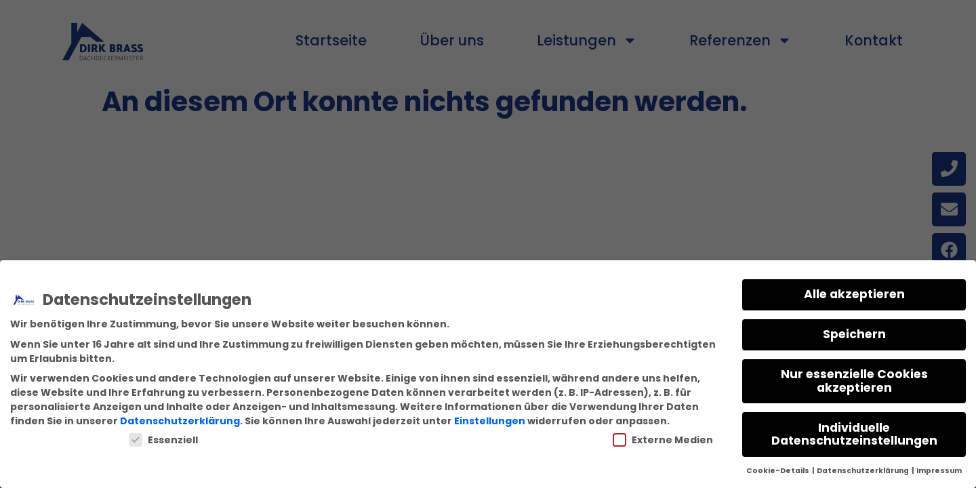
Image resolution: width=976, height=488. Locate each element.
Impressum (939, 471)
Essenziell (163, 440)
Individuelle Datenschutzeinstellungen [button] (854, 434)
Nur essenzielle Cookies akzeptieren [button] (854, 381)
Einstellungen (489, 421)
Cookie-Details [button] (778, 471)
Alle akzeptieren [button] (854, 294)
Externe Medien (663, 440)
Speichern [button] (854, 334)
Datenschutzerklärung (180, 421)
